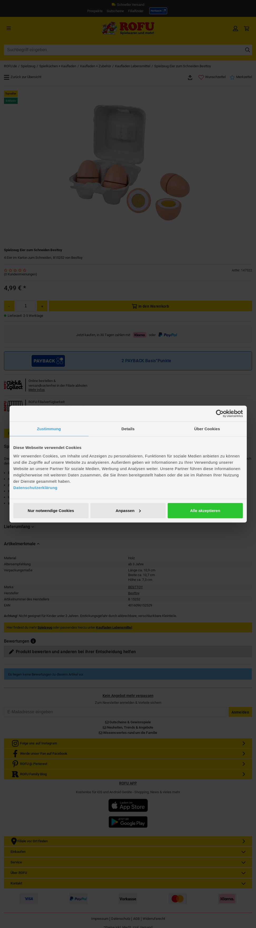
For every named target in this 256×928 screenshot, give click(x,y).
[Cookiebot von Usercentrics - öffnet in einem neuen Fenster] (220, 414)
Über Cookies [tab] (207, 429)
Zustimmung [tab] (49, 429)
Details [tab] (128, 429)
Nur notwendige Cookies (51, 510)
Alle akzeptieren (205, 510)
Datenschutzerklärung (35, 487)
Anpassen (128, 510)
